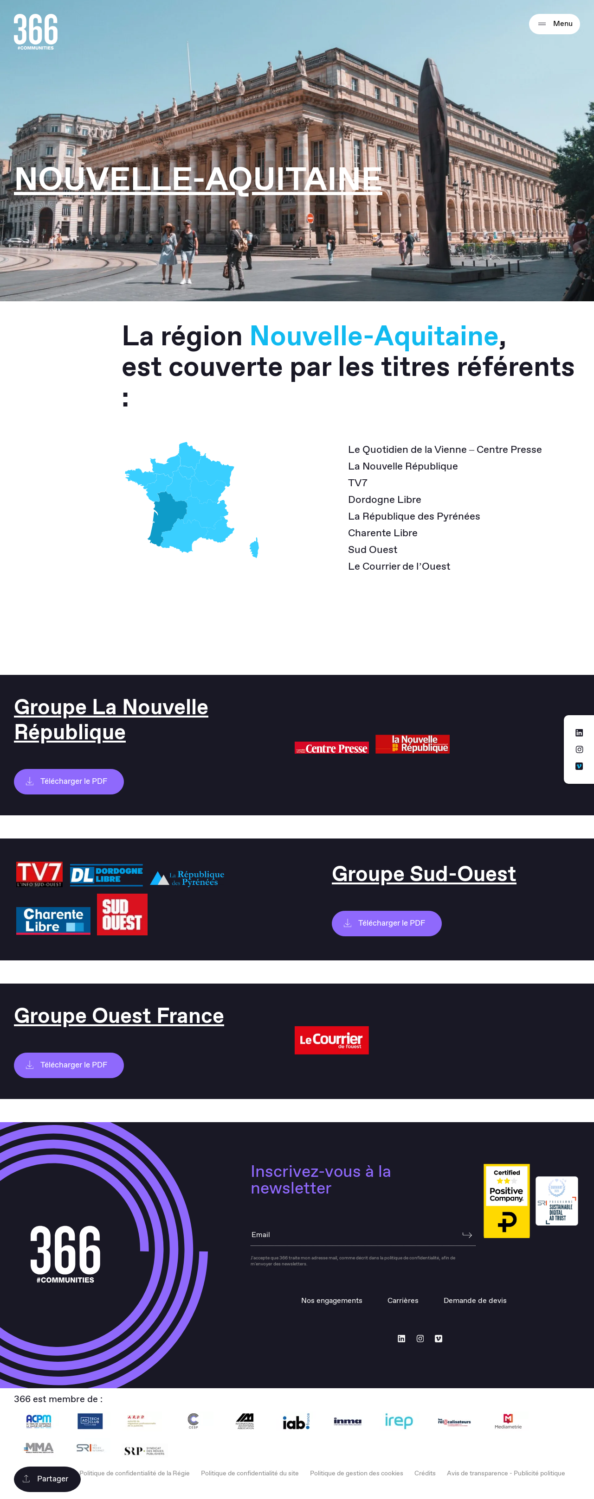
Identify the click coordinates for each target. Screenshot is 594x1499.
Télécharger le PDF (66, 781)
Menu (554, 24)
